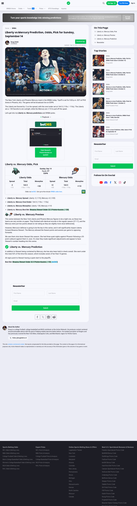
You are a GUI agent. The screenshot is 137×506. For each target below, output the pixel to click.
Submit (45, 308)
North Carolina (73, 490)
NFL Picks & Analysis (42, 450)
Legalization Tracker (75, 450)
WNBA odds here (56, 192)
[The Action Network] (68, 3)
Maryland (72, 459)
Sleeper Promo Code (108, 481)
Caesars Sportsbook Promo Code (113, 469)
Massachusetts (74, 484)
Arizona (71, 462)
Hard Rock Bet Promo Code (111, 465)
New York (72, 453)
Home (7, 28)
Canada (71, 497)
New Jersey (73, 469)
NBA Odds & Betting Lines (11, 453)
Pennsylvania (73, 472)
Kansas (71, 487)
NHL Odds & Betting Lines (11, 469)
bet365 (33, 192)
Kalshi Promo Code (108, 493)
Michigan (72, 478)
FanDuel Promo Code (109, 459)
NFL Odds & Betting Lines (11, 450)
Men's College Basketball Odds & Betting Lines (18, 459)
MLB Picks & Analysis (43, 462)
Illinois (71, 475)
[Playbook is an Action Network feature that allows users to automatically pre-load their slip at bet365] (50, 117)
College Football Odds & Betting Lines (15, 456)
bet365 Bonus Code (108, 462)
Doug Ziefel (14, 42)
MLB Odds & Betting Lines (11, 465)
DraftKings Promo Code (110, 456)
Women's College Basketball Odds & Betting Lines (19, 462)
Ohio (70, 481)
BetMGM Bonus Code (109, 453)
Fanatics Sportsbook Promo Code (113, 450)
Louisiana (72, 456)
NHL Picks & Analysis (43, 465)
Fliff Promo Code (107, 490)
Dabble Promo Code (108, 484)
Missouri (71, 493)
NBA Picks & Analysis (43, 453)
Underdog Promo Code (109, 475)
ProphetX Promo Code (109, 500)
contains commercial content (16, 344)
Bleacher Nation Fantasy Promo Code (114, 503)
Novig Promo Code (108, 497)
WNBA (14, 28)
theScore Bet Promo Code (110, 472)
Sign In (133, 3)
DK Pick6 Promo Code (109, 487)
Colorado (72, 465)
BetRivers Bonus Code (109, 478)
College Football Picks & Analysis (46, 456)
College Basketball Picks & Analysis (47, 459)
